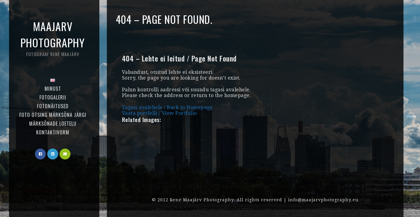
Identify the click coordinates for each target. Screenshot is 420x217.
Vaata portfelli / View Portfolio (159, 113)
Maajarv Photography (52, 38)
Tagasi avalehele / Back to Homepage (167, 107)
